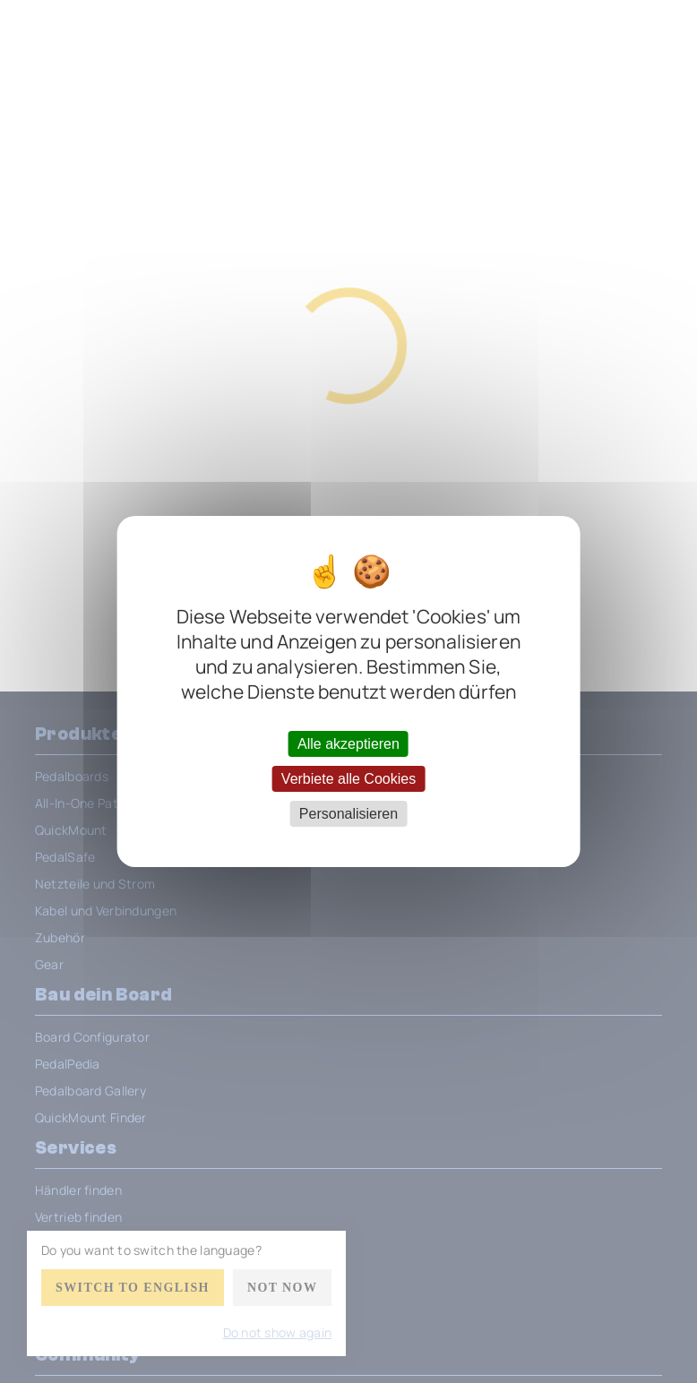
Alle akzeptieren (348, 743)
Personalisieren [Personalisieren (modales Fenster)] (348, 813)
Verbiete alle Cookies (348, 778)
